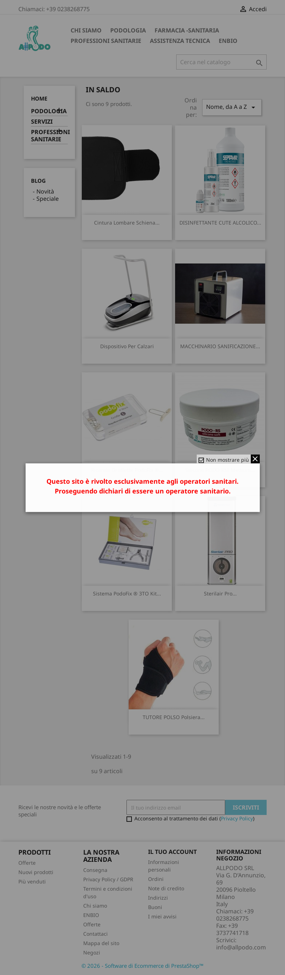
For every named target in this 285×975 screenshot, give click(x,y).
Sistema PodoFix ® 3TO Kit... (127, 593)
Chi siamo (86, 30)
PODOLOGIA (128, 30)
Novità (45, 191)
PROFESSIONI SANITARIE (106, 41)
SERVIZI (42, 121)
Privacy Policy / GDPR (108, 879)
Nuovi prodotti (35, 872)
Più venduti (32, 881)
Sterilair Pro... (220, 593)
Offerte (27, 862)
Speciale (47, 199)
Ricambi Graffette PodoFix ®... (127, 469)
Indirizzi (158, 897)
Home (39, 98)
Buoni (155, 907)
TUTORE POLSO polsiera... (174, 717)
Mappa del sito (101, 943)
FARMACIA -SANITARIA (187, 30)
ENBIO (228, 41)
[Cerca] (221, 62)
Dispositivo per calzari (127, 346)
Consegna (95, 870)
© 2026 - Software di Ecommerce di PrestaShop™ (142, 965)
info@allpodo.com (241, 947)
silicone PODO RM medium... (220, 469)
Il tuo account (172, 852)
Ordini (156, 879)
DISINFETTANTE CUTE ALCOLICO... (220, 222)
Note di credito (166, 888)
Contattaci (95, 933)
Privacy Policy (237, 818)
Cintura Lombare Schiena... (127, 222)
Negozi (91, 952)
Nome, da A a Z (231, 107)
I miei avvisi (162, 916)
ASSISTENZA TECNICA (180, 41)
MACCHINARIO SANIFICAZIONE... (220, 346)
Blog (38, 180)
